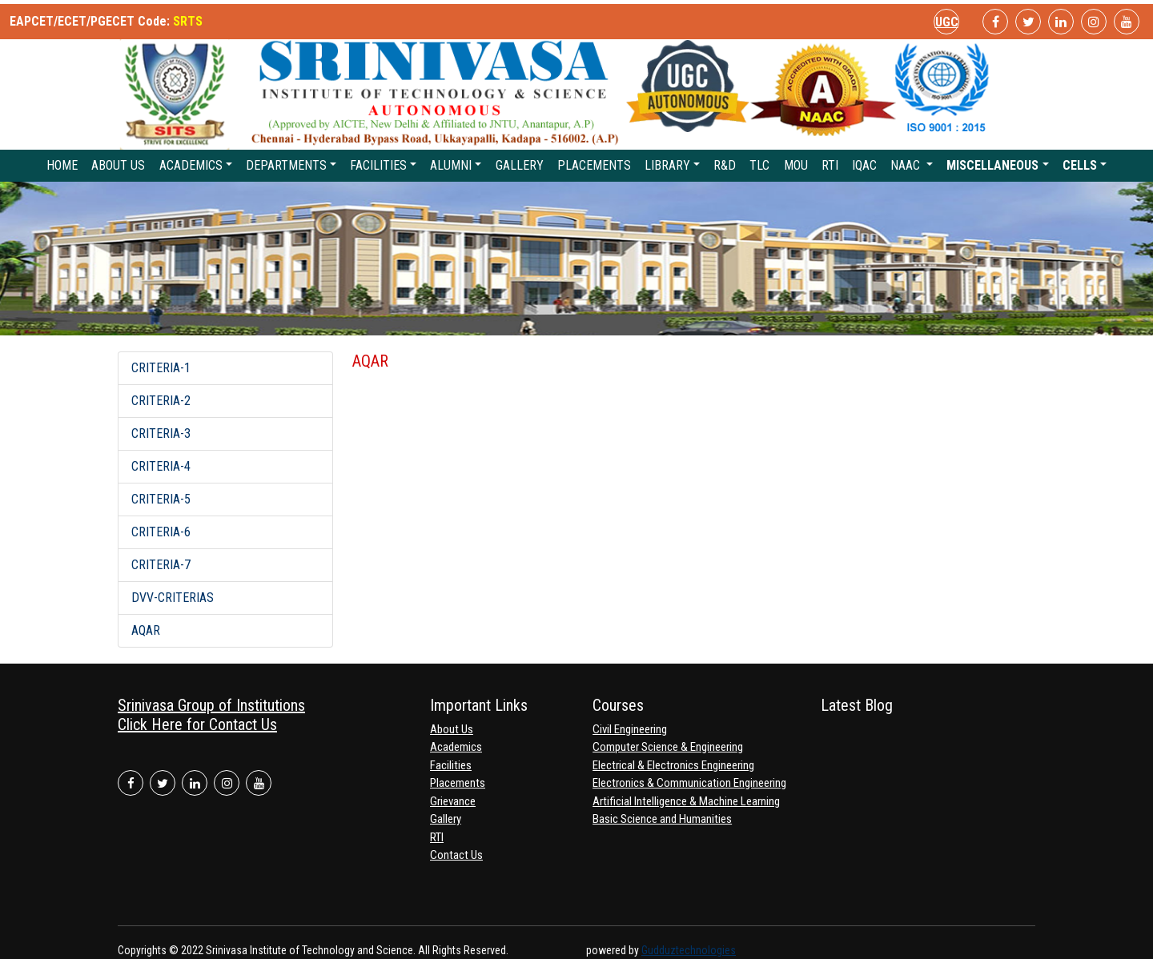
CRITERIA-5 (161, 499)
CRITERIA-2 (161, 400)
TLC (759, 165)
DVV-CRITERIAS (172, 597)
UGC (946, 22)
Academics (191, 165)
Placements (594, 165)
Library (667, 165)
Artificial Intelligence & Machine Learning (686, 801)
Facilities (378, 165)
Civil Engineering (630, 729)
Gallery (520, 165)
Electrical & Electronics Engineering (673, 765)
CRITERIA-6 (161, 532)
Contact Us (456, 855)
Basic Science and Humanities (662, 819)
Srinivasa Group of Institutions (211, 705)
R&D (724, 165)
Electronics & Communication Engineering (689, 783)
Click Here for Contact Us (197, 724)
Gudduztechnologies (688, 950)
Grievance (453, 801)
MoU (796, 165)
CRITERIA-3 (161, 433)
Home (62, 165)
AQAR (145, 630)
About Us (118, 165)
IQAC (864, 165)
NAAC (906, 165)
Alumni (451, 165)
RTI (830, 165)
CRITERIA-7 (161, 564)
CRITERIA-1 (161, 367)
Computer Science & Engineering (668, 747)
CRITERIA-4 (161, 466)
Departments (286, 165)
